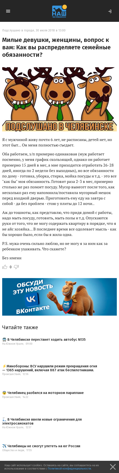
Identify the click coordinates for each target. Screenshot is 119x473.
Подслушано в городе (18, 30)
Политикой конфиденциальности (69, 468)
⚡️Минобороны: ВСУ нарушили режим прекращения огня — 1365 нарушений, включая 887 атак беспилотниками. (49, 368)
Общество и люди (13, 450)
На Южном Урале (12, 343)
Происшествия (11, 374)
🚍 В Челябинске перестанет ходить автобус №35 (44, 340)
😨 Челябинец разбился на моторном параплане (43, 393)
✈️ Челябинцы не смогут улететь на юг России (41, 446)
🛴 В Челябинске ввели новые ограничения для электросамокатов (42, 421)
